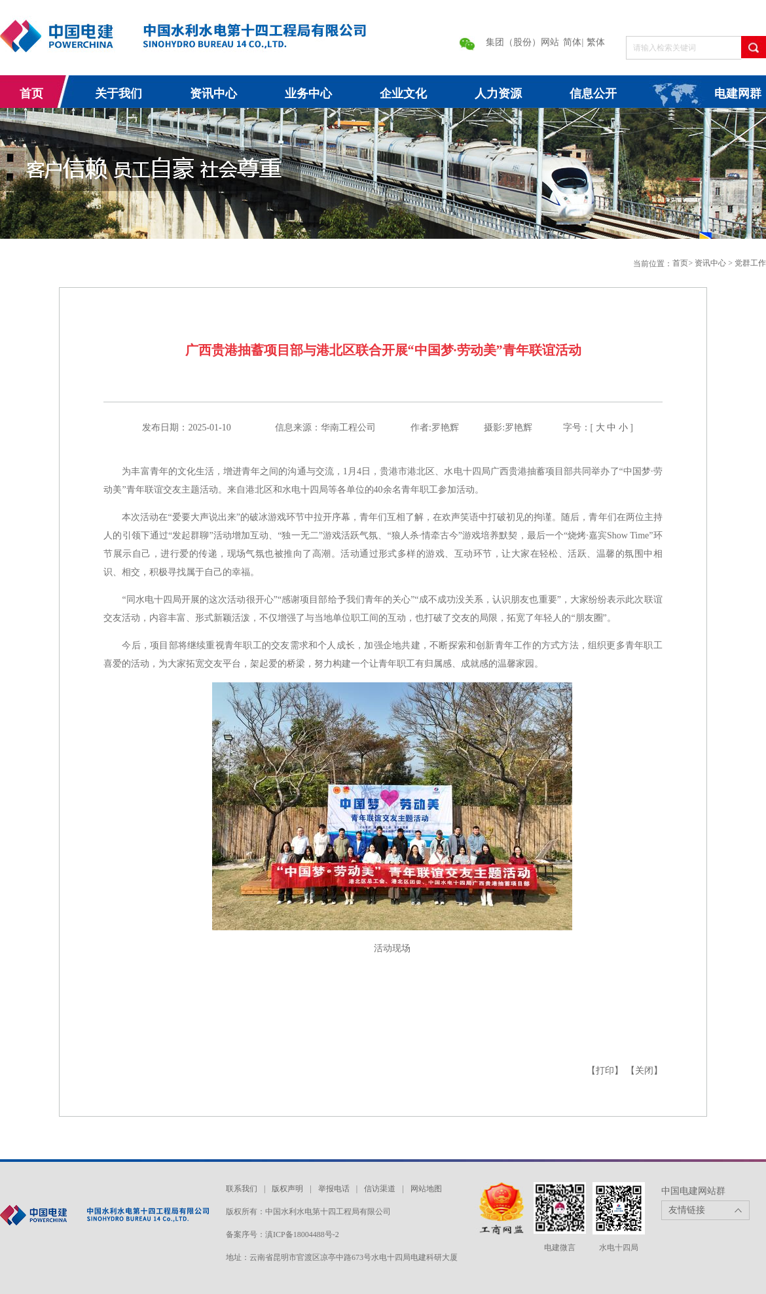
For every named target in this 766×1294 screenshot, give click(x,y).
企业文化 (403, 93)
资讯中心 (213, 93)
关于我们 (118, 93)
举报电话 (334, 1188)
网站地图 (426, 1188)
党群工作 (750, 263)
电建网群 (737, 93)
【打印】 (605, 1070)
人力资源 (498, 93)
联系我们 (241, 1188)
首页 (31, 93)
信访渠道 (379, 1188)
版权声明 (287, 1188)
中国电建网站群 (693, 1191)
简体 (572, 42)
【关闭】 (644, 1070)
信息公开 (593, 93)
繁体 (596, 42)
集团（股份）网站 (522, 42)
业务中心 (308, 93)
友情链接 (686, 1210)
